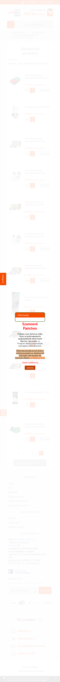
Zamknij (30, 368)
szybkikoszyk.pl (37, 358)
